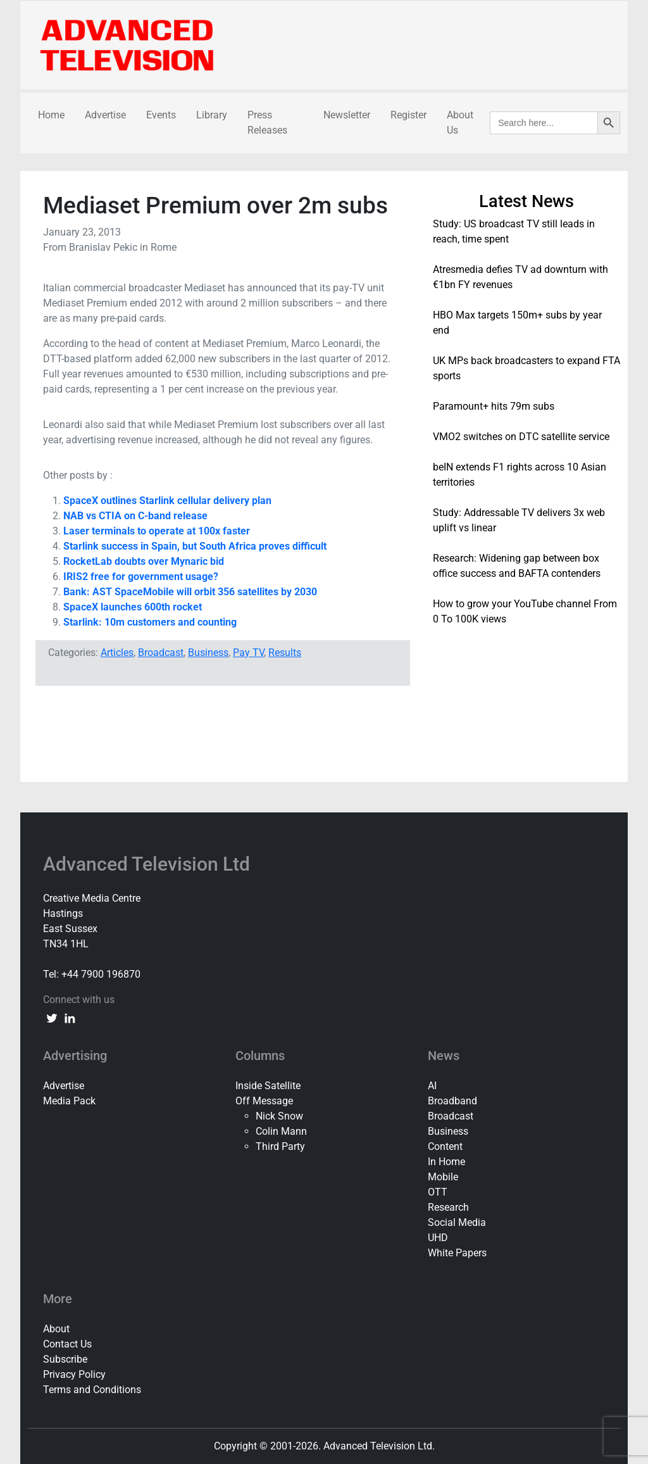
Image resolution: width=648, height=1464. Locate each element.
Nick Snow (279, 1116)
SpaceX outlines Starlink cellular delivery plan (167, 501)
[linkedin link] (69, 1017)
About (56, 1329)
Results (284, 653)
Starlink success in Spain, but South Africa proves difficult (195, 546)
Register (408, 115)
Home (51, 115)
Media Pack (69, 1101)
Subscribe (65, 1359)
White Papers (457, 1253)
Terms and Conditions (92, 1390)
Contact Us (67, 1344)
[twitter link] (52, 1017)
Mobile (443, 1177)
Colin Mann (281, 1131)
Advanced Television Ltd (148, 864)
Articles (117, 653)
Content (445, 1146)
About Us (460, 122)
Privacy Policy (74, 1374)
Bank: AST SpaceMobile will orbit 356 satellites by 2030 (190, 592)
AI (432, 1086)
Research (448, 1207)
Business (208, 653)
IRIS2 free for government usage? (140, 577)
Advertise (105, 115)
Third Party (280, 1146)
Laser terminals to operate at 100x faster (156, 531)
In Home (446, 1162)
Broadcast (161, 653)
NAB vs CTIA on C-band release (135, 516)
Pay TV (248, 653)
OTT (437, 1192)
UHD (438, 1238)
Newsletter (346, 115)
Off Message (264, 1101)
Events (161, 115)
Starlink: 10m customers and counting (150, 622)
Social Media (457, 1222)
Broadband (452, 1101)
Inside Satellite (268, 1086)
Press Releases (267, 122)
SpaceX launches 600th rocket (132, 607)
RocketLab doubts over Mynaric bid (143, 561)
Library (211, 115)
